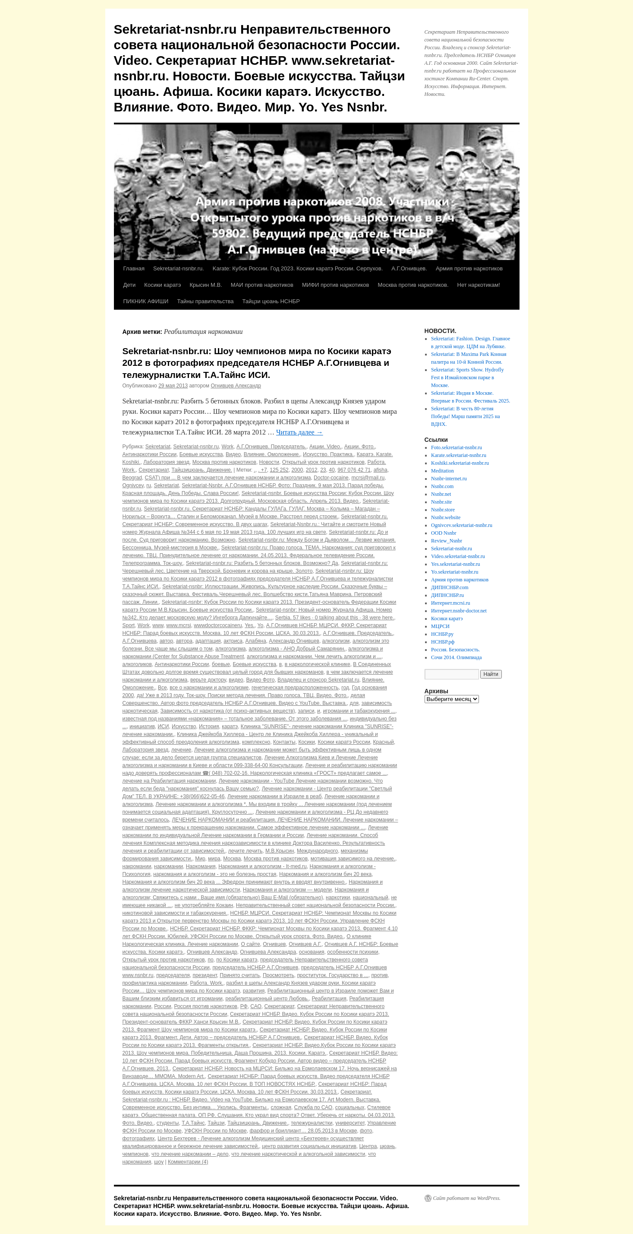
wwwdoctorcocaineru (218, 625)
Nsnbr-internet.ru (449, 479)
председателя (173, 975)
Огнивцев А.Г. (305, 944)
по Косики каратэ (236, 960)
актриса (233, 641)
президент (204, 975)
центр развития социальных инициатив (309, 1146)
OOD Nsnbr (443, 533)
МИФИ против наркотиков (335, 285)
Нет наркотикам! (478, 285)
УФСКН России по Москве (215, 1131)
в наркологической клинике (317, 664)
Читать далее (299, 432)
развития (254, 991)
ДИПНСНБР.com (450, 587)
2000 (297, 470)
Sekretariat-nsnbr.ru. (178, 268)
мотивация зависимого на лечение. (353, 859)
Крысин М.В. (205, 285)
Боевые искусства (201, 454)
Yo (261, 625)
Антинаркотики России (150, 454)
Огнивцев (274, 944)
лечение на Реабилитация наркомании (169, 781)
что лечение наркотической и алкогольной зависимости (298, 1154)
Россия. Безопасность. (455, 650)
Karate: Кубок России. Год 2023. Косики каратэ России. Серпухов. (298, 268)
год (345, 688)
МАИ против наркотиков (262, 285)
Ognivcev (133, 485)
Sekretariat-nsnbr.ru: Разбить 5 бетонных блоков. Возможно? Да (262, 563)
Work (228, 447)
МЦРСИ (440, 626)
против (379, 975)
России (162, 1006)
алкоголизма (230, 649)
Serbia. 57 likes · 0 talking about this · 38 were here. (334, 618)
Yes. (250, 625)
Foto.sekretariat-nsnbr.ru (456, 447)
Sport (129, 625)
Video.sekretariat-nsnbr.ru (458, 556)
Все (162, 688)
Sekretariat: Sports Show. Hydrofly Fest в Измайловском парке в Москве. (467, 377)
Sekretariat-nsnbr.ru (195, 447)
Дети (129, 285)
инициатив (142, 726)
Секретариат (154, 470)
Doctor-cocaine (331, 478)
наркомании (168, 866)
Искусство (184, 726)
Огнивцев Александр (236, 386)
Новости (269, 462)
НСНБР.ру (442, 634)
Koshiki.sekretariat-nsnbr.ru (460, 463)
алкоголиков (137, 664)
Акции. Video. (325, 447)
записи (306, 711)
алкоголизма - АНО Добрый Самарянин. (297, 649)
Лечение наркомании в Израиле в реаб (274, 796)
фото (366, 1131)
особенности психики (352, 952)
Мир (200, 859)
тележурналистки (311, 1123)
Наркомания (201, 866)
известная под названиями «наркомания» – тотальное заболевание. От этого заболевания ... (235, 719)
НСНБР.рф (442, 642)
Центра (368, 1146)
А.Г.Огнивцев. (409, 268)
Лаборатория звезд (166, 462)
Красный (383, 742)
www (157, 625)
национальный (370, 898)
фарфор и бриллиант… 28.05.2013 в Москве (303, 1131)
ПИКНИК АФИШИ (146, 301)
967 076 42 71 (354, 470)
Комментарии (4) (188, 1162)
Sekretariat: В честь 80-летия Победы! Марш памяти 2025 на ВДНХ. (465, 416)
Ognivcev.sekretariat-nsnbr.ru (461, 525)
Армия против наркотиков (469, 268)
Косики (306, 742)
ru (148, 485)
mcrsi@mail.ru (367, 478)
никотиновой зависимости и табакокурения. (175, 913)
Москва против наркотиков (224, 462)
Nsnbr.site (441, 502)
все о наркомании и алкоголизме (209, 688)
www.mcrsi (178, 625)
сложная (281, 1107)
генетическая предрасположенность (295, 688)
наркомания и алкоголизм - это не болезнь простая (214, 874)
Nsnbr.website (445, 517)
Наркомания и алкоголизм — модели (287, 890)
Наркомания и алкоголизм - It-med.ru (262, 866)
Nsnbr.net (441, 494)
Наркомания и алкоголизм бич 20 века (325, 874)
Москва (232, 859)
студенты (168, 1123)
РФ (244, 1006)
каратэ (230, 726)
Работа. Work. (206, 983)
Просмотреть (278, 975)
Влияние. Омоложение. (272, 454)
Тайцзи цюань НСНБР (270, 301)
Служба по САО (313, 1107)
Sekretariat (157, 447)
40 (331, 470)
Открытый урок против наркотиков (323, 462)
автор (166, 641)
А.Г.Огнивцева (140, 641)
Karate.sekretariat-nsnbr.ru (458, 455)
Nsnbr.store (443, 510)
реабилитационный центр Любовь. (267, 999)
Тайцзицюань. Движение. (202, 470)
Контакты (284, 742)
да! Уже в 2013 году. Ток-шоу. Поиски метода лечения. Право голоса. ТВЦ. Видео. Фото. (242, 695)
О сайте (250, 944)
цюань (387, 1146)
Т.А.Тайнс (193, 1123)
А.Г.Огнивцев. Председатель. (271, 447)
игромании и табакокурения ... (359, 711)
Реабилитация (329, 999)
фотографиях (139, 1139)
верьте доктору (208, 680)
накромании (137, 866)
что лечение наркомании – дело (190, 1154)
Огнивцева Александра (268, 952)
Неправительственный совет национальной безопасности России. (315, 905)
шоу (159, 1162)
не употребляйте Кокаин (204, 905)
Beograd (132, 478)
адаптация (208, 641)
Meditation (442, 471)
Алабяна (256, 641)
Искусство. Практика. (328, 454)
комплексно (256, 742)
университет (349, 1123)
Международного (317, 851)
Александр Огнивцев (294, 641)
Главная (134, 268)
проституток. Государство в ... (332, 975)
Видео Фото (260, 680)
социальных (350, 1107)
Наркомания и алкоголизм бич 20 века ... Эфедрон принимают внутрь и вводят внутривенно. (234, 882)
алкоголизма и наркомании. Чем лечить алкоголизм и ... (314, 656)
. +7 (262, 470)
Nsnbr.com (442, 486)
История (209, 726)
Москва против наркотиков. (413, 285)
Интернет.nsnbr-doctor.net (459, 611)
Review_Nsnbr (446, 541)
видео (236, 680)
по (210, 960)
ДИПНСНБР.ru (447, 595)
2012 (312, 470)
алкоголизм (336, 641)
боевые (221, 664)
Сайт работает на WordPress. (467, 1198)
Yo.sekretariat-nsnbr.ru (454, 572)
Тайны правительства (205, 301)
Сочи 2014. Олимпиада (456, 657)
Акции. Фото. (359, 447)
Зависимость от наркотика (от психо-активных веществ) (228, 711)
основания (311, 952)
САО (255, 1006)
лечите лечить (245, 851)
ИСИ (163, 726)
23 (323, 470)
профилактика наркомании (155, 983)
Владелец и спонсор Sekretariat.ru (318, 680)
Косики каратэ (162, 285)
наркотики (338, 898)
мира (214, 859)
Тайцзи (216, 1123)
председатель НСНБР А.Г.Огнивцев (255, 967)
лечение (181, 750)
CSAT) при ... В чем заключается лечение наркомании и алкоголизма (228, 478)
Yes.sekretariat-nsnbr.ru (455, 564)
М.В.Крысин (279, 851)
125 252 (279, 470)
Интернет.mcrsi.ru (450, 603)
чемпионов (136, 1154)
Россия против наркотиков (205, 1006)
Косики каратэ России (344, 742)
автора (184, 641)
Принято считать (240, 975)
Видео (233, 454)
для (354, 703)
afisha (380, 470)
